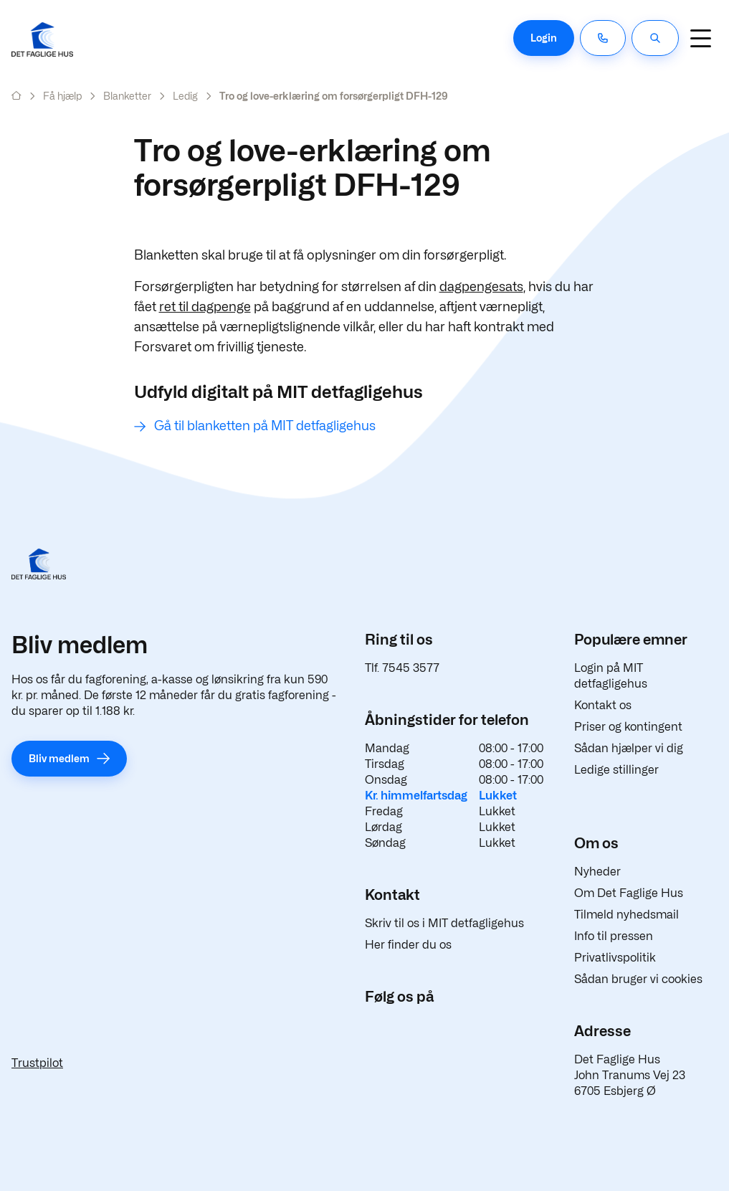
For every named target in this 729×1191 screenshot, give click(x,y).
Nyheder (597, 871)
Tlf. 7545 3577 (402, 668)
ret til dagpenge (205, 306)
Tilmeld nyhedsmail (626, 914)
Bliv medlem (59, 758)
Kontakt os (603, 705)
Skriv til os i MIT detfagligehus (444, 923)
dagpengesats (481, 286)
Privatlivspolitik (615, 957)
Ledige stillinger (616, 770)
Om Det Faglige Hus (628, 893)
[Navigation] (700, 38)
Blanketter (127, 96)
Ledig (185, 96)
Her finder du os (408, 945)
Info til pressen (613, 936)
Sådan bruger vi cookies (638, 979)
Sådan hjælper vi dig (628, 748)
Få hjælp (62, 96)
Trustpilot (37, 1063)
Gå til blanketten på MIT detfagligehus (265, 425)
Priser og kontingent (628, 727)
